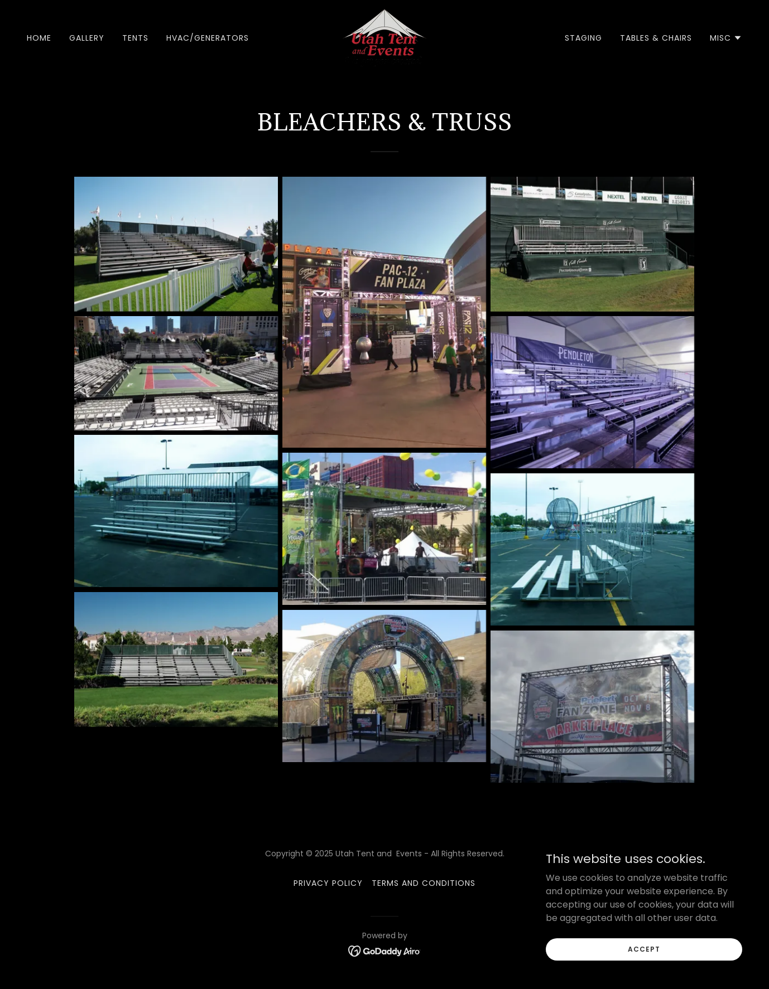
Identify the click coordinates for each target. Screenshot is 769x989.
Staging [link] (583, 37)
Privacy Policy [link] (328, 883)
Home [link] (39, 37)
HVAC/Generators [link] (207, 37)
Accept (644, 948)
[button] (726, 38)
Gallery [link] (86, 37)
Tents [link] (135, 37)
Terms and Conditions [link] (423, 883)
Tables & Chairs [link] (656, 37)
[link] (384, 37)
